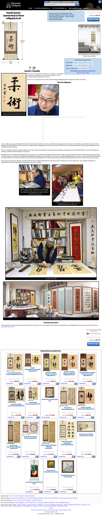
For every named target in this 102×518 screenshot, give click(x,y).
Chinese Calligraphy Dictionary (62, 502)
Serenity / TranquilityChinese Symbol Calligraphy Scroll (86, 408)
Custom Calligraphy (42, 8)
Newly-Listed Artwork (30, 495)
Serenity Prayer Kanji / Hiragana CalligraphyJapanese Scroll (48, 446)
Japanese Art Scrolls (38, 506)
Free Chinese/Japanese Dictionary (46, 502)
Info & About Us (75, 8)
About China (21, 500)
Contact (86, 8)
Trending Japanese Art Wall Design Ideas (22, 506)
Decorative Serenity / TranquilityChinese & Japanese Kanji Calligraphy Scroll (87, 374)
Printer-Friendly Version (93, 333)
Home (30, 8)
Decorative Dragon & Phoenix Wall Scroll (34, 483)
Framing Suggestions (20, 502)
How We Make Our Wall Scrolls (17, 498)
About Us (14, 500)
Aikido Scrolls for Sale (62, 506)
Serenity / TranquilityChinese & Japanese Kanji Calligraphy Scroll (51, 374)
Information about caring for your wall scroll (83, 71)
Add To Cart (93, 19)
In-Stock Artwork (59, 8)
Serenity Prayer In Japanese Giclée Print (50, 400)
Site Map (51, 508)
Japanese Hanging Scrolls (50, 506)
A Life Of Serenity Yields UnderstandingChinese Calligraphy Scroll (67, 443)
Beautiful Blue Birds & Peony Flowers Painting (67, 476)
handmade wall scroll (7, 326)
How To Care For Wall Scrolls (51, 498)
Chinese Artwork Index (6, 506)
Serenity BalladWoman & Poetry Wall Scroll (33, 403)
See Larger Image (83, 72)
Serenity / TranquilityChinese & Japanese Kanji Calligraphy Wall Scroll (69, 373)
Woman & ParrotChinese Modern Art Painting (51, 471)
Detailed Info (10, 383)
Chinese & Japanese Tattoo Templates (68, 498)
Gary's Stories (28, 500)
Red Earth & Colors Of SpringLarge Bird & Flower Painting (86, 434)
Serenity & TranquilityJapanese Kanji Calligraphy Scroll (16, 405)
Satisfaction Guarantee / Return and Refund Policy (59, 510)
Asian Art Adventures (37, 500)
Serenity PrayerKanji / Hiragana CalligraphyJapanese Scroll (13, 447)
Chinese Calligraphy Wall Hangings (54, 504)
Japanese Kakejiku (21, 504)
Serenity (34, 79)
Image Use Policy (35, 510)
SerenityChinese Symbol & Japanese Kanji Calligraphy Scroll (32, 369)
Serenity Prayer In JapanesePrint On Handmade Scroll (30, 437)
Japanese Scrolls (86, 504)
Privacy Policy (43, 510)
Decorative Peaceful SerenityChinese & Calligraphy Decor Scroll (14, 373)
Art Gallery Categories (18, 495)
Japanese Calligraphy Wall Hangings (72, 504)
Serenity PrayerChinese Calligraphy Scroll (68, 408)
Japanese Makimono (32, 504)
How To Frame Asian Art (31, 502)
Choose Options (46, 417)
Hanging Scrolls (41, 504)
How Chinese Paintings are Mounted (34, 498)
